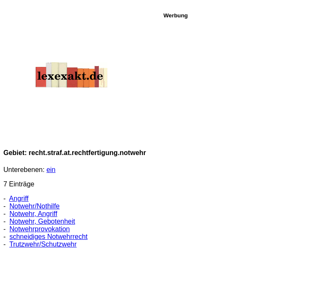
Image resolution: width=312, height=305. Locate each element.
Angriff (18, 198)
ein (50, 169)
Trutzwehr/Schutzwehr (43, 244)
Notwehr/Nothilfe (34, 206)
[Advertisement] (235, 78)
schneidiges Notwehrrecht (48, 236)
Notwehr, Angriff (33, 213)
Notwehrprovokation (39, 229)
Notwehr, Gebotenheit (42, 221)
